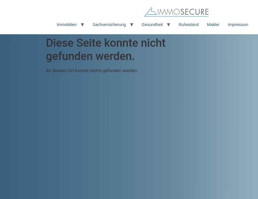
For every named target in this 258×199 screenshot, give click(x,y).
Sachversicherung (109, 24)
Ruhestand (189, 24)
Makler (213, 24)
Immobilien (67, 24)
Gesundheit (152, 24)
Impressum (238, 24)
